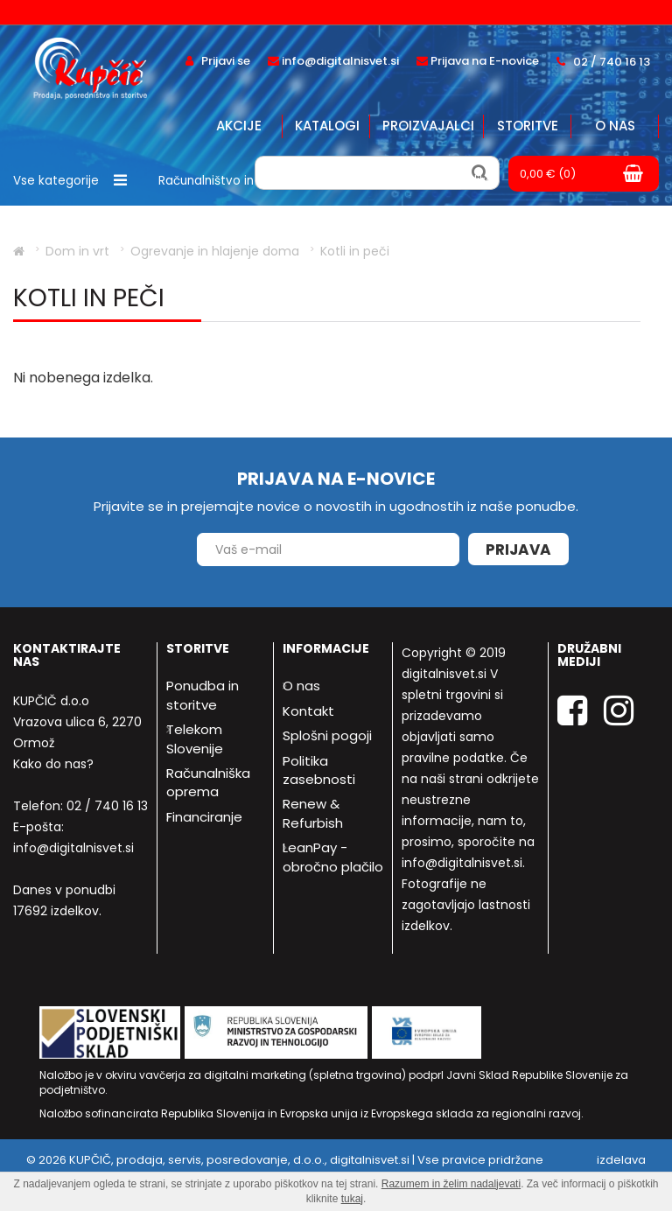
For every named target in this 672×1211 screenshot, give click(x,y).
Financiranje (204, 817)
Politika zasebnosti (319, 770)
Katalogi (327, 125)
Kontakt (308, 711)
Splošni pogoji (327, 735)
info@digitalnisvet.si (73, 848)
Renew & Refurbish (313, 812)
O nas (615, 125)
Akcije (239, 125)
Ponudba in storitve (202, 694)
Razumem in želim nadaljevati (451, 1184)
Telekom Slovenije (194, 738)
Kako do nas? (53, 764)
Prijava (518, 549)
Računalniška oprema (208, 782)
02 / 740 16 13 (107, 806)
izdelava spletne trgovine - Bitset (578, 1168)
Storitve (527, 125)
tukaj (352, 1199)
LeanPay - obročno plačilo (333, 856)
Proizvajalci (428, 125)
